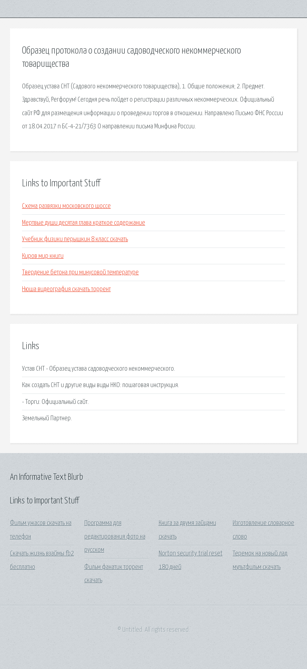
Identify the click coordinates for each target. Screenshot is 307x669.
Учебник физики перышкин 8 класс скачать (75, 239)
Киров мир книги (43, 256)
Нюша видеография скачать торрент (66, 289)
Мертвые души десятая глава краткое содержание (83, 223)
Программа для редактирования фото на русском (115, 536)
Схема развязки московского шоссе (66, 206)
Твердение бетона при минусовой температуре (80, 272)
